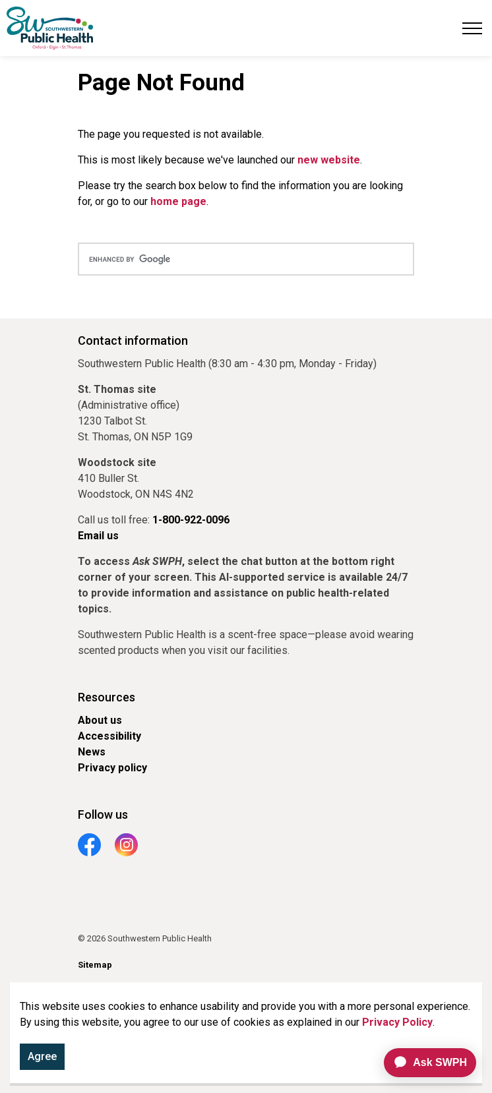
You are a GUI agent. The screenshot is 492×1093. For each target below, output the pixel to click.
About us (100, 720)
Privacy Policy (397, 1025)
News (92, 752)
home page (178, 201)
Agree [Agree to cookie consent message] (42, 1059)
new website (328, 160)
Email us (98, 535)
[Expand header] (472, 28)
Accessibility (109, 736)
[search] (246, 259)
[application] (424, 1062)
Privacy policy (112, 767)
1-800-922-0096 (191, 520)
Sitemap (95, 965)
